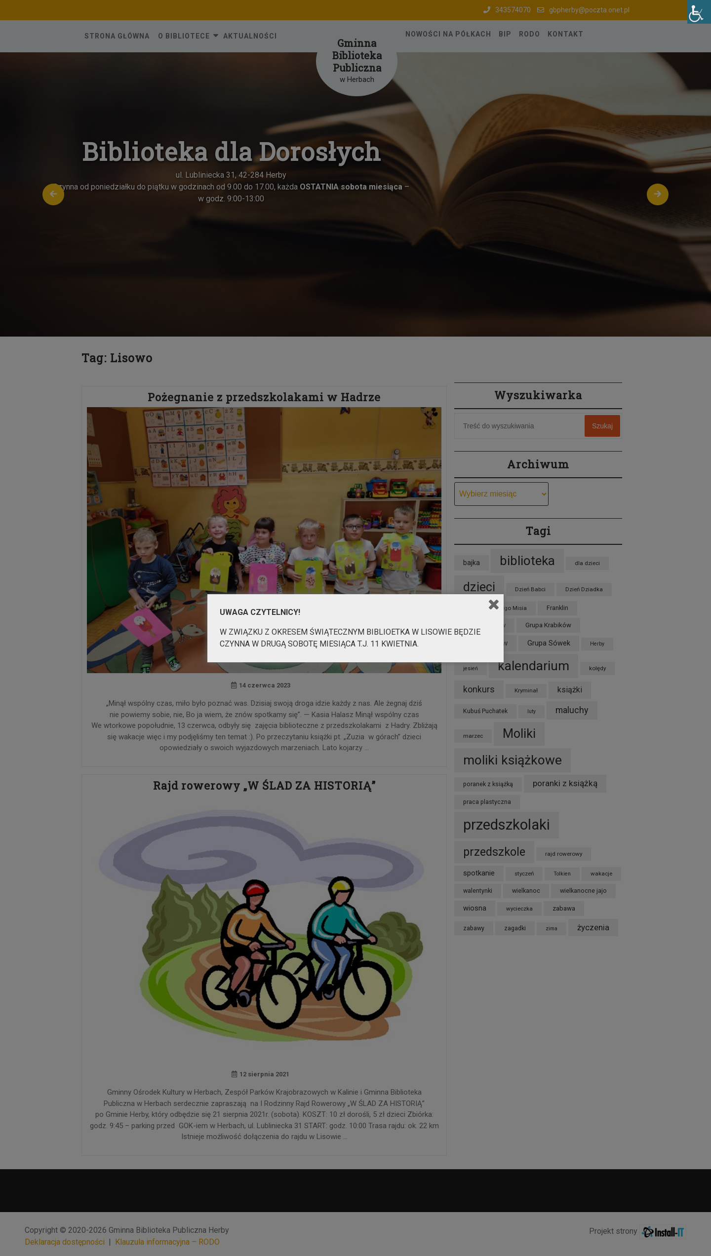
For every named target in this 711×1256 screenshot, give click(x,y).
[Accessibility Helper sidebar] (699, 12)
